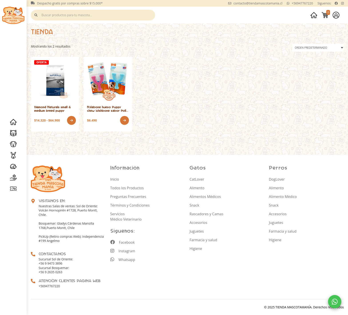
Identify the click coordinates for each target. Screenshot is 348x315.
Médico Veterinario (126, 219)
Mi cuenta (336, 15)
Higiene (196, 248)
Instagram (122, 250)
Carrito (325, 15)
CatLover (197, 179)
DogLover (277, 179)
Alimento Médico (283, 196)
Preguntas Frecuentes (128, 196)
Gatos (13, 133)
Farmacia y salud (203, 239)
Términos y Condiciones (130, 205)
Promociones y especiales (13, 188)
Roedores (13, 155)
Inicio (13, 122)
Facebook (122, 242)
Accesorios (198, 222)
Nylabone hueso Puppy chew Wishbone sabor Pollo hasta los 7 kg (107, 110)
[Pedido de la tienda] (318, 48)
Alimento (197, 187)
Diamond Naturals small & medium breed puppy (52, 108)
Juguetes (197, 231)
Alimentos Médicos (205, 196)
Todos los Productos (127, 187)
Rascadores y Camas (206, 213)
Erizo (13, 166)
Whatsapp (122, 259)
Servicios (13, 177)
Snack (194, 205)
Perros (13, 144)
